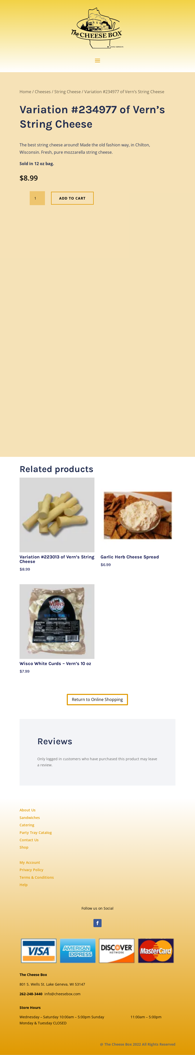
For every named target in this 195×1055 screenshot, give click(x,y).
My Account (30, 862)
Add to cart (72, 198)
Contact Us (29, 839)
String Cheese (67, 91)
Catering (27, 825)
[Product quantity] (37, 198)
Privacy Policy (31, 869)
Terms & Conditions (37, 877)
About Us (28, 810)
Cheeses (43, 91)
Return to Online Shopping (97, 699)
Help (24, 884)
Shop (24, 847)
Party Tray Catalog (36, 832)
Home (25, 91)
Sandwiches (30, 817)
